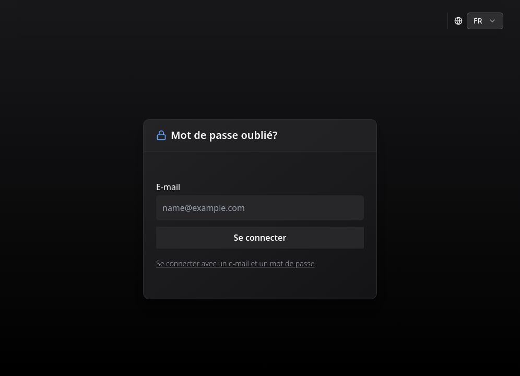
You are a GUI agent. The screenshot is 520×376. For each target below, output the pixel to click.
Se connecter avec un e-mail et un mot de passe (235, 263)
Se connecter (260, 237)
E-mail (168, 187)
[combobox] (485, 21)
